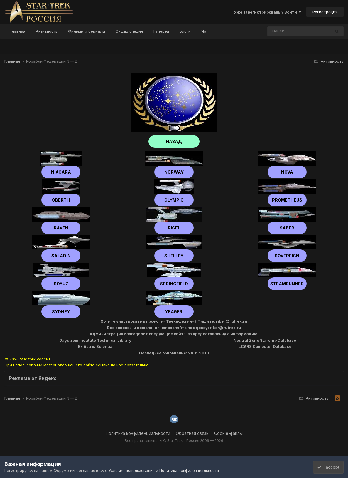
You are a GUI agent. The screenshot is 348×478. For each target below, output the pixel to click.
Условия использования (132, 470)
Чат (204, 31)
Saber (287, 227)
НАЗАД (174, 141)
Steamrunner (287, 283)
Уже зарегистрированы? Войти (267, 12)
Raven (61, 227)
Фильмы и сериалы (86, 31)
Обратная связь (192, 433)
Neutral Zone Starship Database (265, 340)
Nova (287, 172)
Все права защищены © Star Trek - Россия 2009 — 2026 (174, 440)
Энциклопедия (129, 31)
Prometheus (287, 199)
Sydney (61, 311)
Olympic (174, 199)
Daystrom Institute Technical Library (95, 340)
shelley (173, 255)
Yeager (174, 311)
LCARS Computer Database (265, 346)
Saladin (61, 255)
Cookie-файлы (228, 433)
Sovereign (287, 255)
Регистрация (324, 11)
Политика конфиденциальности (138, 433)
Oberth (61, 199)
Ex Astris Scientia (95, 346)
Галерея (161, 31)
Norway (174, 172)
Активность (47, 31)
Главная (17, 31)
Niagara (61, 172)
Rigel (174, 227)
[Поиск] (288, 31)
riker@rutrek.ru (231, 321)
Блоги (185, 31)
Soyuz (61, 283)
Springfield (174, 283)
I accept (326, 466)
